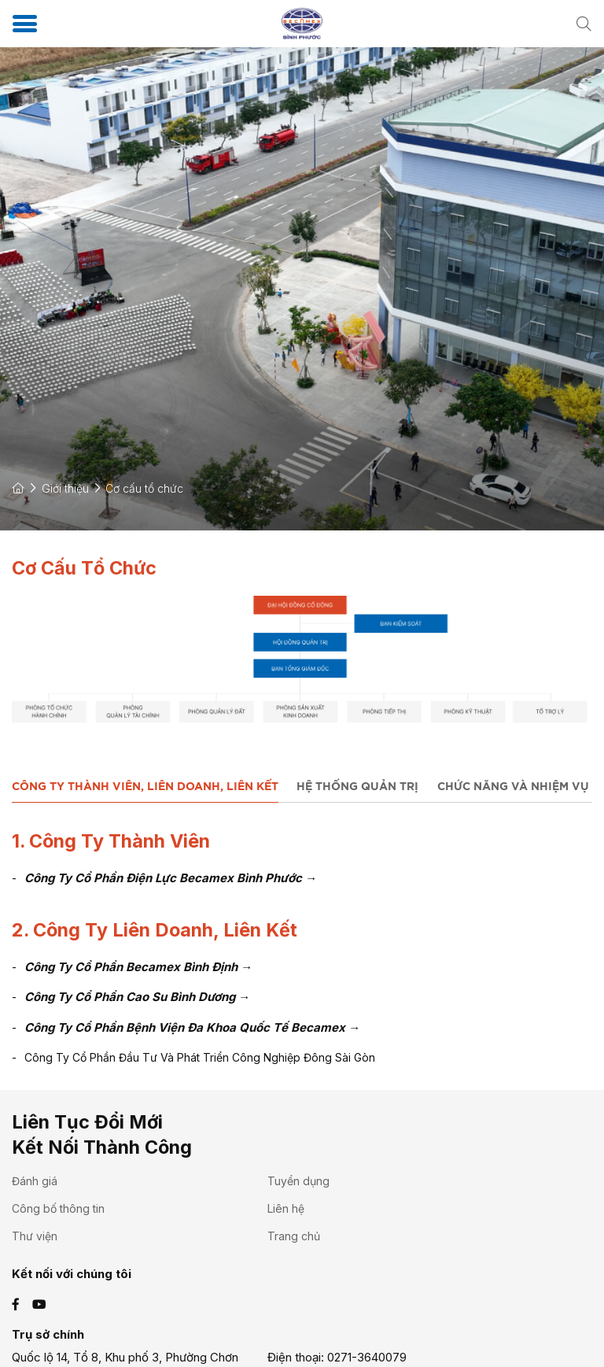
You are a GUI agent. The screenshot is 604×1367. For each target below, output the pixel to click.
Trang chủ (293, 1236)
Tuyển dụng (298, 1181)
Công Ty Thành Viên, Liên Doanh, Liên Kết (145, 786)
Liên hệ (285, 1208)
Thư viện (34, 1236)
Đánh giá (34, 1181)
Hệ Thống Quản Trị (357, 786)
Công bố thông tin (58, 1208)
